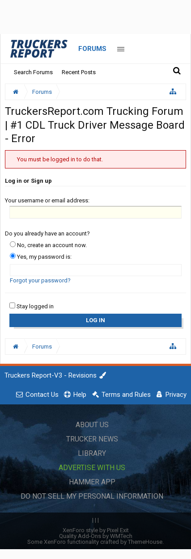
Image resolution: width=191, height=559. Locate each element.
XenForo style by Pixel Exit (96, 530)
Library (92, 453)
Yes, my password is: (41, 256)
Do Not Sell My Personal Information (92, 496)
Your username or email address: (47, 200)
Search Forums (33, 72)
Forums (92, 49)
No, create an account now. (48, 245)
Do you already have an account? (47, 233)
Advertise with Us (92, 467)
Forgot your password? (40, 280)
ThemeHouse (145, 541)
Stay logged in (31, 306)
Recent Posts (79, 72)
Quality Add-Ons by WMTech (95, 536)
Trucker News (92, 439)
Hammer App (92, 482)
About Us (92, 424)
